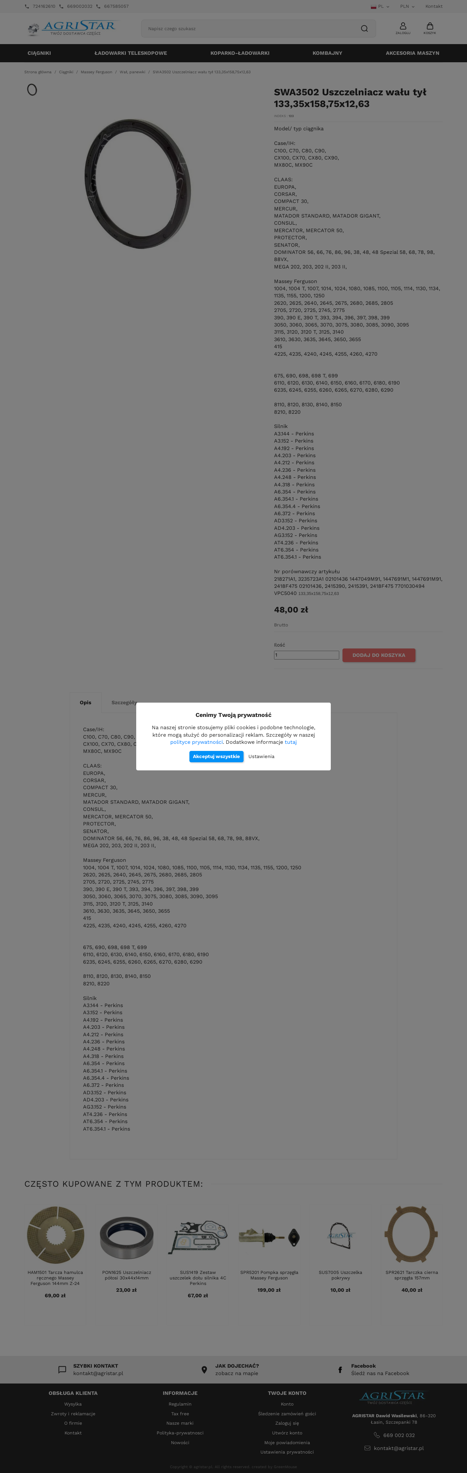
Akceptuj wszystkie (216, 756)
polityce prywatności (196, 742)
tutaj (291, 742)
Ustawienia (261, 756)
